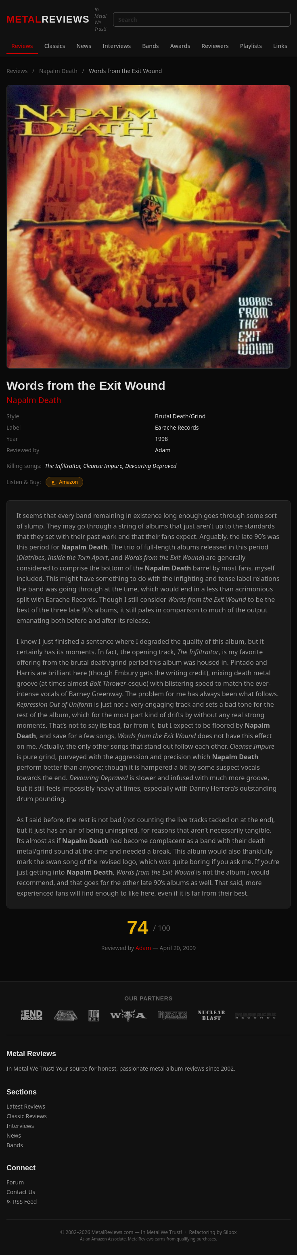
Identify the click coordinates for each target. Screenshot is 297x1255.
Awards (180, 46)
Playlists (251, 46)
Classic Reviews (26, 1116)
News (83, 46)
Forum (15, 1182)
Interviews (116, 46)
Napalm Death (58, 71)
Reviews (22, 46)
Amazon (64, 481)
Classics (54, 46)
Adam (163, 450)
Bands (150, 46)
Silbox (230, 1232)
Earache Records (177, 427)
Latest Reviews (25, 1106)
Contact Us (20, 1192)
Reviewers (215, 46)
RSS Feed (21, 1201)
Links (280, 46)
